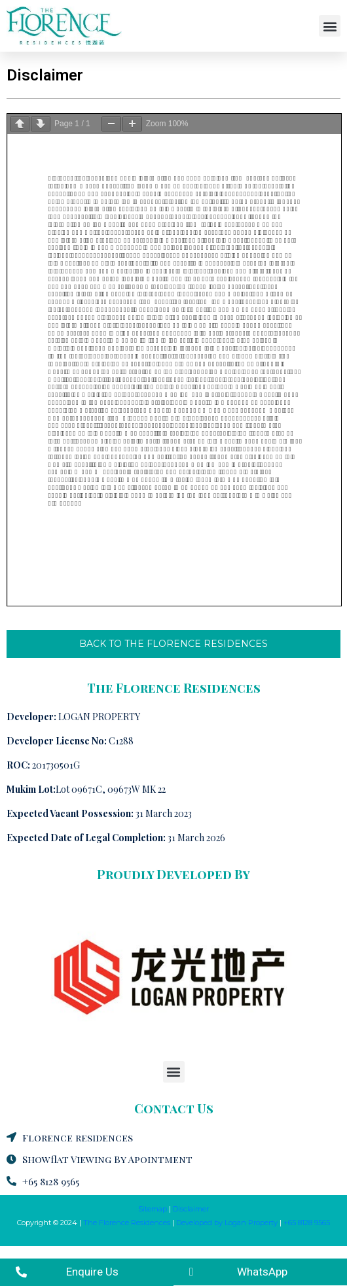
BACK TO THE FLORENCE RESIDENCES (173, 644)
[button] (329, 26)
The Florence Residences (126, 1222)
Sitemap (152, 1208)
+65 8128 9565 (306, 1222)
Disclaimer (191, 1208)
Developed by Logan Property (227, 1222)
